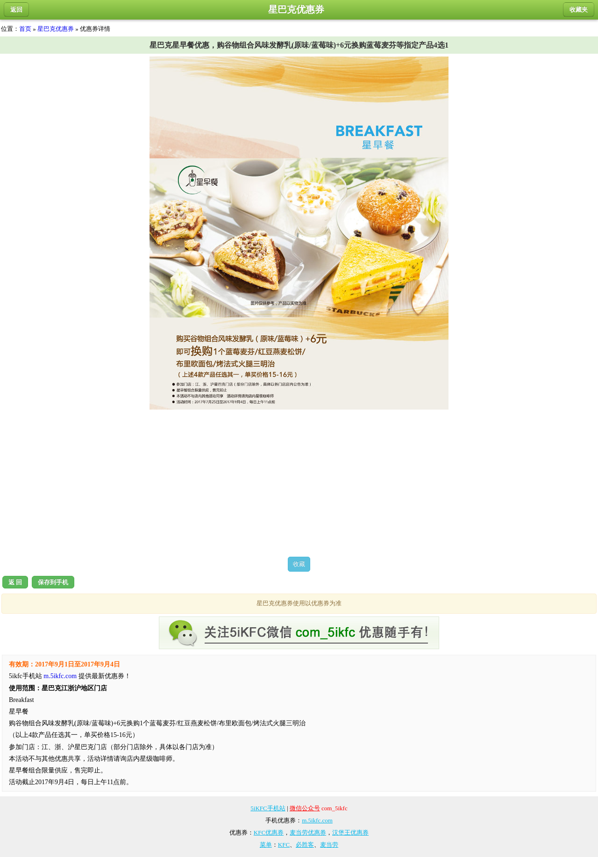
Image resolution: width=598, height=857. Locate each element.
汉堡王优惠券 (350, 832)
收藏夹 (579, 9)
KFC (284, 844)
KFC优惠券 (269, 832)
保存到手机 (53, 582)
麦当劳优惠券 (308, 832)
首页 (25, 28)
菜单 (266, 844)
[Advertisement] (299, 483)
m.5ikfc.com (60, 676)
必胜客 (305, 844)
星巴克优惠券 (55, 28)
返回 (16, 9)
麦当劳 (329, 844)
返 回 (15, 582)
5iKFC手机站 (267, 808)
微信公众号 (305, 808)
